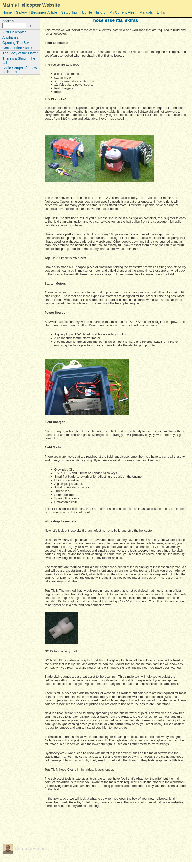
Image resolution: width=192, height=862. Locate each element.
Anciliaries (10, 37)
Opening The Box (16, 43)
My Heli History (93, 12)
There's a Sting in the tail (18, 61)
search (8, 21)
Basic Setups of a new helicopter (19, 70)
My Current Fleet (122, 12)
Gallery (21, 12)
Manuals (146, 12)
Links (161, 12)
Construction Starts (17, 48)
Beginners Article (44, 12)
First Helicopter (14, 32)
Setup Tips (69, 12)
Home (7, 12)
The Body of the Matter (20, 53)
